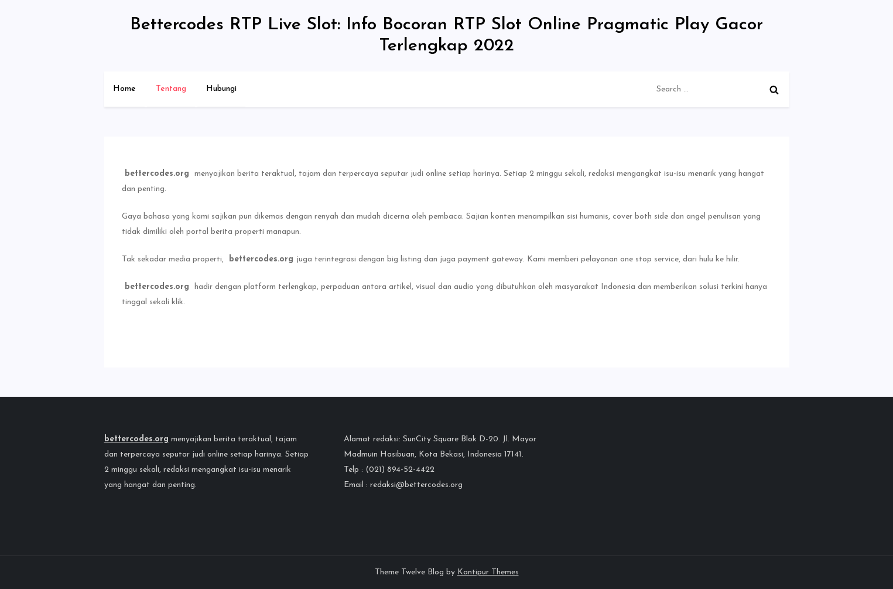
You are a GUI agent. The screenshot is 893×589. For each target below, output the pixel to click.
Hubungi (221, 88)
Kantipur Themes (488, 572)
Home (124, 88)
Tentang (171, 88)
